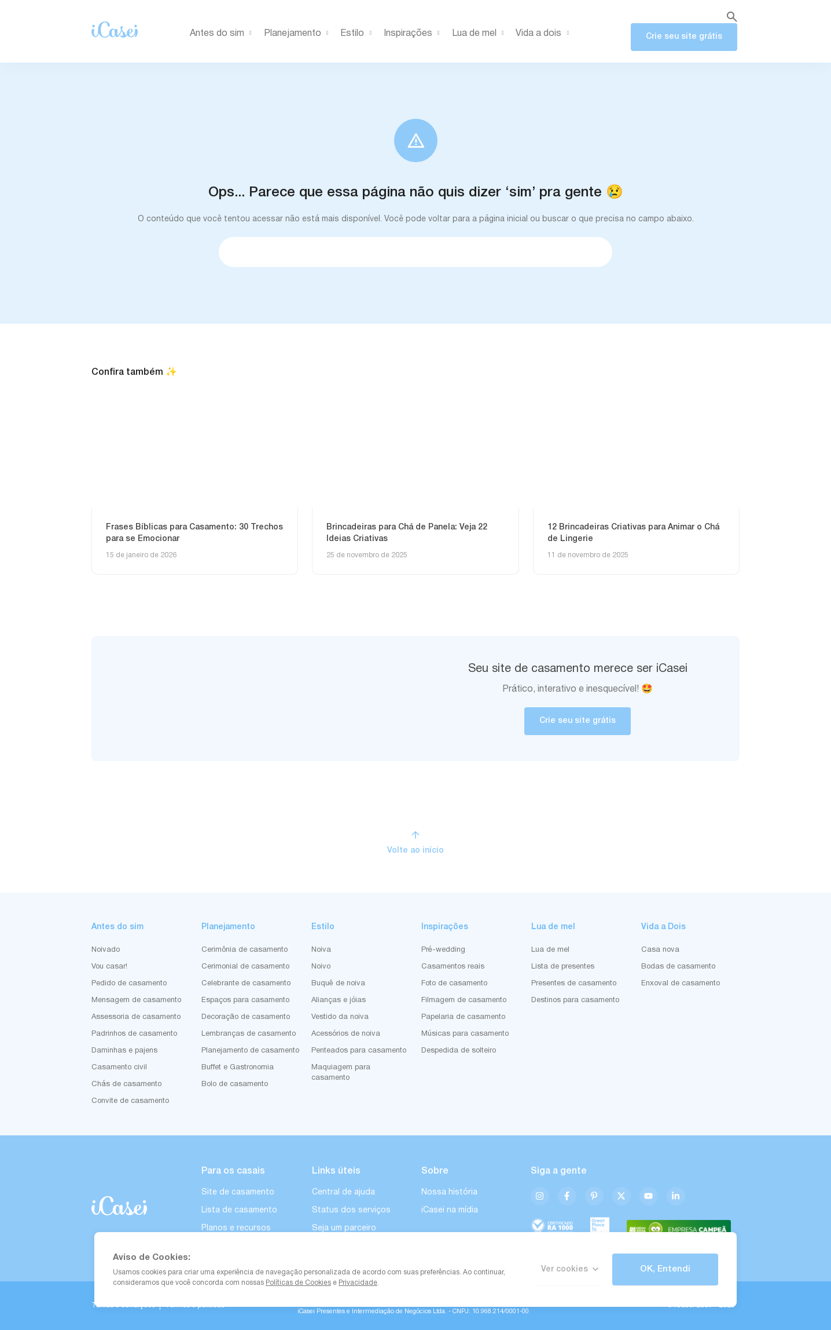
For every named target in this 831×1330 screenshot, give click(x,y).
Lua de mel (480, 34)
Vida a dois (544, 34)
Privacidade (358, 1283)
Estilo (358, 34)
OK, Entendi (665, 1269)
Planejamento (298, 34)
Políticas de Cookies (298, 1283)
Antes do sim (223, 34)
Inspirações (414, 34)
